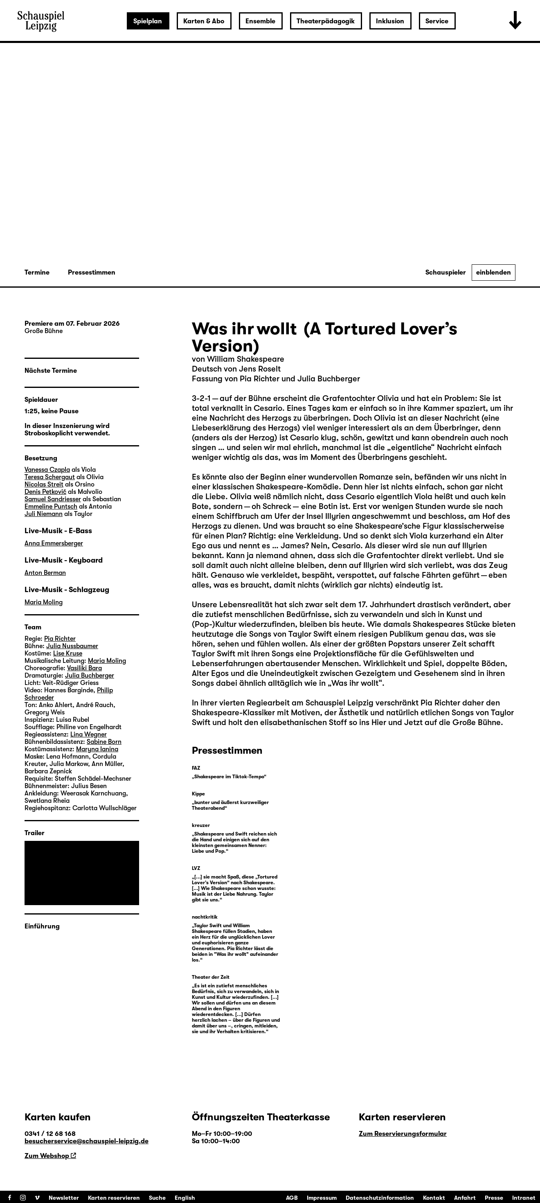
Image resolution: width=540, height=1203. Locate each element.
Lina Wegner (88, 734)
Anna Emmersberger (54, 543)
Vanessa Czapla (47, 469)
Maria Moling (44, 602)
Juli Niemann (44, 514)
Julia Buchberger (89, 675)
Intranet (524, 1197)
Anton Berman (45, 573)
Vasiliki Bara (84, 668)
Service (436, 21)
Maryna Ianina (97, 749)
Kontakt (434, 1197)
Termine (37, 272)
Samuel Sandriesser (53, 499)
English (185, 1197)
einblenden (493, 272)
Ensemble (260, 21)
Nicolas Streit (44, 484)
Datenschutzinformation (380, 1197)
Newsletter (64, 1197)
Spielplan (147, 21)
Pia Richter (440, 702)
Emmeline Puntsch (51, 506)
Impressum (322, 1197)
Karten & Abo (203, 21)
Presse (494, 1197)
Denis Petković (45, 492)
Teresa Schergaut (50, 477)
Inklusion (390, 21)
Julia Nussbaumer (72, 646)
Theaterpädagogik (326, 21)
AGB (292, 1197)
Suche (157, 1197)
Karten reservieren (114, 1197)
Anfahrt (465, 1197)
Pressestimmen (91, 272)
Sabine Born (104, 742)
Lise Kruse (67, 653)
